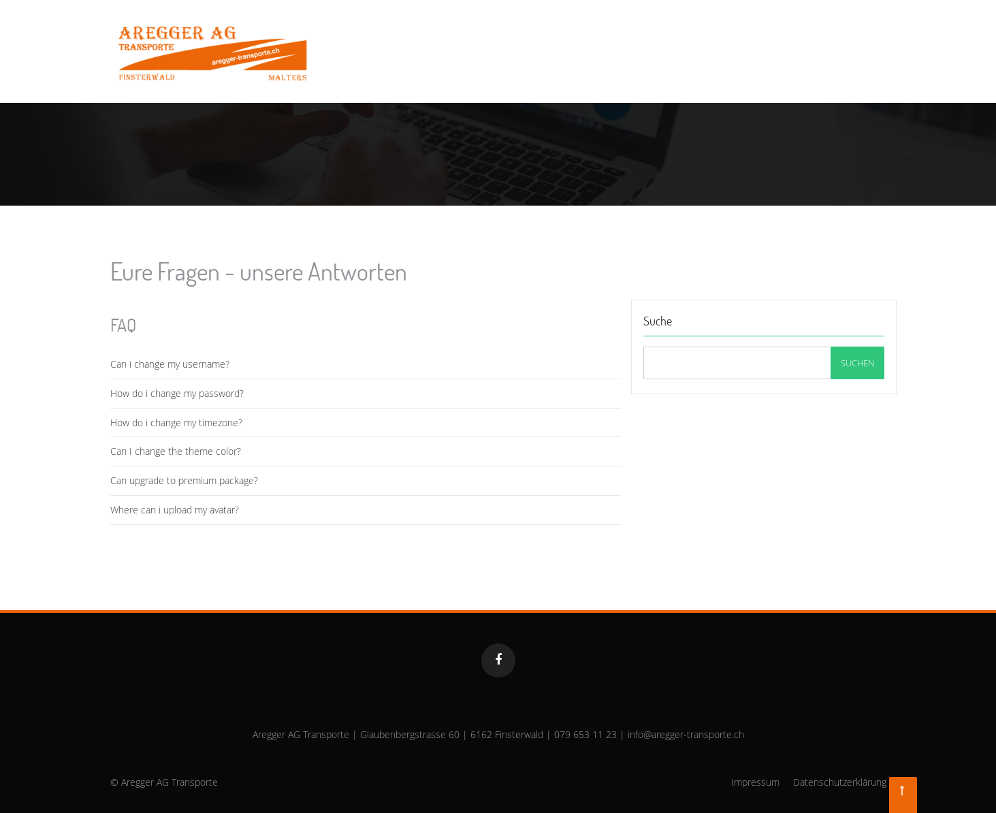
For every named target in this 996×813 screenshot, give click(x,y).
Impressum (755, 782)
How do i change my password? (177, 393)
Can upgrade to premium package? (184, 480)
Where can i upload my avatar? (174, 509)
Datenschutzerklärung (839, 782)
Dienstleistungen (623, 39)
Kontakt (866, 39)
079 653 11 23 (585, 734)
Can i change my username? (169, 363)
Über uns (801, 39)
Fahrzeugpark (723, 39)
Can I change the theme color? (175, 451)
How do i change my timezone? (176, 422)
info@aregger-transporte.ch (686, 734)
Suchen (857, 363)
